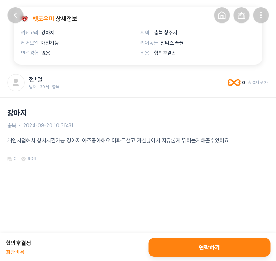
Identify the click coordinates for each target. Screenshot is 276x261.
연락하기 (209, 247)
